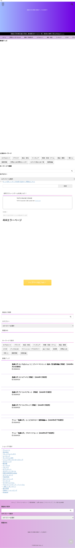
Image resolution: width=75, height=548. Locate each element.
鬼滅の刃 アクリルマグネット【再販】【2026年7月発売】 (33, 392)
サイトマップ (48, 502)
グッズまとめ (14, 349)
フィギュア (66, 37)
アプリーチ (38, 200)
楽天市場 (6, 488)
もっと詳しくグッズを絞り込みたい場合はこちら (19, 181)
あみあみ (6, 452)
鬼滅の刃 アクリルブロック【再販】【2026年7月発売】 (32, 405)
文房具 (55, 349)
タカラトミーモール (9, 471)
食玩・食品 (56, 37)
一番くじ (70, 158)
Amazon (5, 492)
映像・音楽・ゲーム (48, 158)
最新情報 (4, 162)
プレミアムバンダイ (9, 454)
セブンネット (7, 469)
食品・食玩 (25, 158)
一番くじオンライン (9, 486)
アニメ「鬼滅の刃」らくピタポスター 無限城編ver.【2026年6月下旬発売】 (39, 420)
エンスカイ (6, 465)
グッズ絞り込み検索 (59, 502)
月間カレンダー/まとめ (17, 37)
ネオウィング (7, 461)
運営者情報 (32, 502)
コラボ (5, 349)
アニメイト (6, 450)
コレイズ (6, 467)
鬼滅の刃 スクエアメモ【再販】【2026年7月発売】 (31, 377)
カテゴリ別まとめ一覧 (37, 162)
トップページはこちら (37, 282)
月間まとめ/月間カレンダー (18, 162)
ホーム (5, 37)
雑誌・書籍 (61, 158)
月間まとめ (63, 349)
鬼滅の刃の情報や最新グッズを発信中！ (37, 532)
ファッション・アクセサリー (31, 349)
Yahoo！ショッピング (10, 490)
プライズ (16, 158)
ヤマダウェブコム (8, 483)
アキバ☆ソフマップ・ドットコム (14, 484)
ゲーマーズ (6, 481)
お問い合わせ (40, 502)
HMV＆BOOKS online (10, 473)
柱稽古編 (23, 353)
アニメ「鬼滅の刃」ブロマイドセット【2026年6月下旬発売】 (34, 433)
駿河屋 (5, 463)
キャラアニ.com (8, 458)
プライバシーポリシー (22, 502)
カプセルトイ (45, 37)
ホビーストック (8, 479)
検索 (65, 186)
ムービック (6, 456)
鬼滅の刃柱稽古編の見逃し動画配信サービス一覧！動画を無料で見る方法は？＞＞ (37, 33)
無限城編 (50, 162)
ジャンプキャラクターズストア (13, 460)
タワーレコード (8, 475)
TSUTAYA (6, 477)
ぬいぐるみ (46, 349)
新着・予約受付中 (33, 37)
